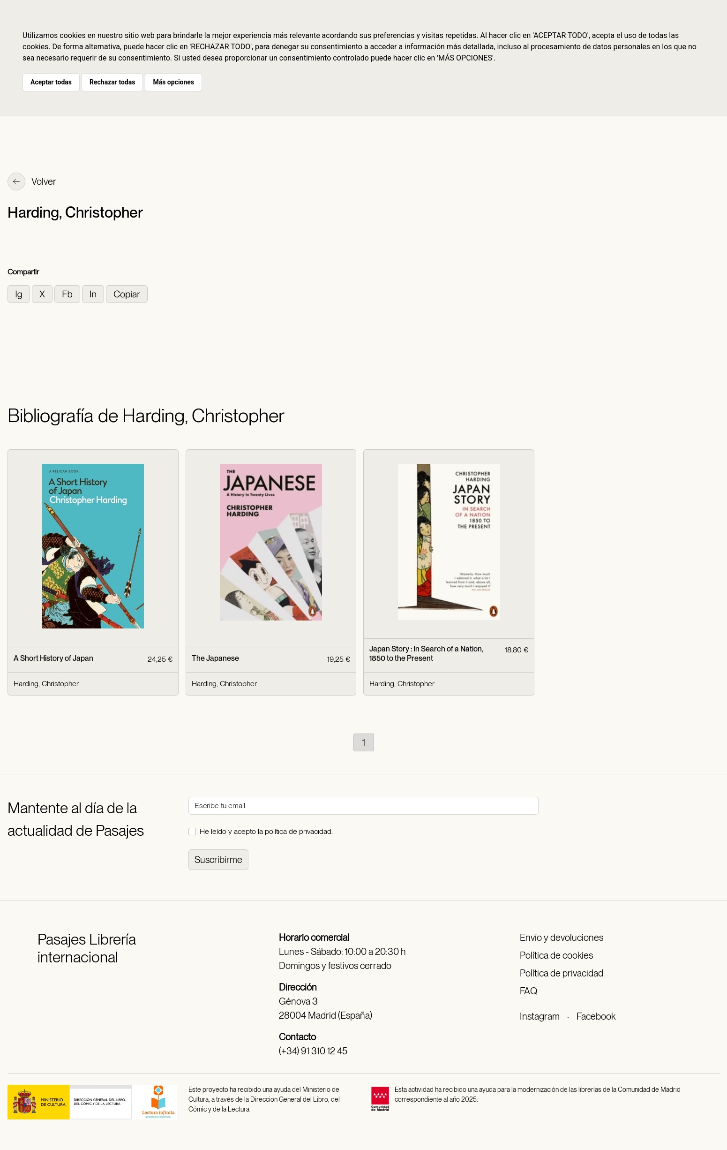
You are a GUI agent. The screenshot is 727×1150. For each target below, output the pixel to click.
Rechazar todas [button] (112, 82)
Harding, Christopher (46, 683)
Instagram (540, 1016)
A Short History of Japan (53, 658)
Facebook (596, 1016)
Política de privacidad (561, 973)
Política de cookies (556, 955)
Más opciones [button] (173, 82)
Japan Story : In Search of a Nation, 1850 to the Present (426, 653)
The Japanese (215, 658)
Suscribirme (218, 859)
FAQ (528, 991)
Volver (31, 182)
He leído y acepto (266, 831)
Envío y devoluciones (561, 937)
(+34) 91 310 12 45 (313, 1051)
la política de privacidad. (295, 831)
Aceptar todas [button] (51, 82)
